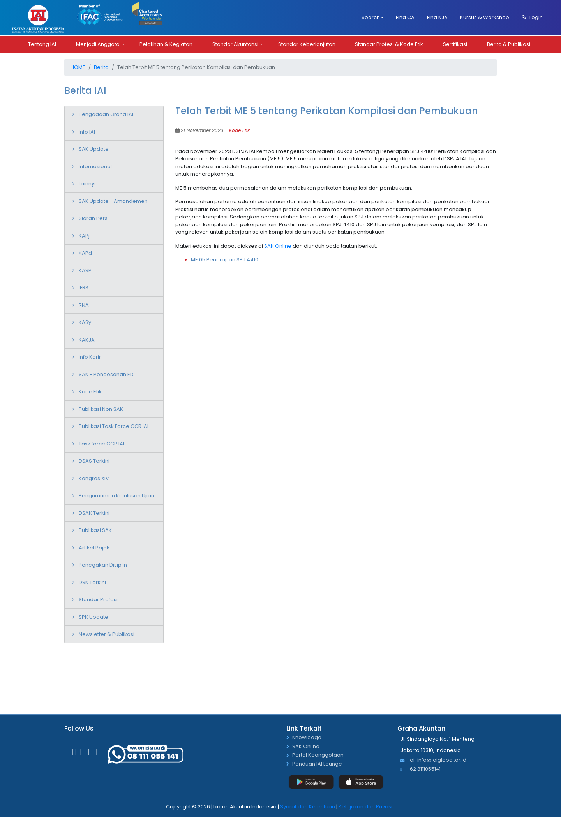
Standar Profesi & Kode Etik (389, 44)
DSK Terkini (92, 582)
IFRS (83, 287)
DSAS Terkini (94, 461)
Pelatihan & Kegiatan (166, 44)
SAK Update (94, 149)
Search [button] (371, 17)
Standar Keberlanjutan (307, 44)
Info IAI (87, 132)
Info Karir (90, 357)
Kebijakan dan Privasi (365, 806)
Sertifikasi (455, 44)
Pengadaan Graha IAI (106, 114)
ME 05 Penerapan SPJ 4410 (224, 259)
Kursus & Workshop (484, 17)
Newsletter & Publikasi (106, 634)
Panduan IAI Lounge (317, 764)
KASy (85, 322)
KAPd (85, 253)
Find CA (405, 17)
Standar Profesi (98, 599)
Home (78, 67)
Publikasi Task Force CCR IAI (113, 426)
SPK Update (93, 617)
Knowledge (306, 737)
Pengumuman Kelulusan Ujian (116, 495)
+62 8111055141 (420, 769)
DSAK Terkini (94, 513)
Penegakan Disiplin (103, 565)
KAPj (84, 235)
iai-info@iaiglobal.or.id (433, 760)
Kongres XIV (94, 478)
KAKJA (87, 339)
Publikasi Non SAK (101, 409)
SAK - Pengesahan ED (106, 374)
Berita (101, 67)
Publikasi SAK (95, 530)
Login (532, 17)
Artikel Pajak (94, 547)
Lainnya (88, 183)
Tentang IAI (42, 44)
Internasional (95, 166)
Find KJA (437, 17)
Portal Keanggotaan (318, 755)
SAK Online (277, 246)
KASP (85, 270)
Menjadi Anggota (98, 44)
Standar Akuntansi (235, 44)
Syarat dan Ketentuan (307, 806)
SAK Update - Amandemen (113, 201)
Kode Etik (90, 391)
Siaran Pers (93, 218)
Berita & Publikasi (508, 44)
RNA (84, 305)
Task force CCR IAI (101, 443)
